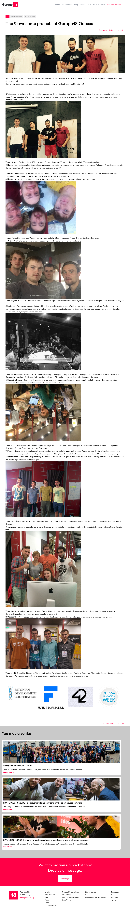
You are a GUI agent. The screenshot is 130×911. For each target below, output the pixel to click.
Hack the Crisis (99, 4)
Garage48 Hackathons (70, 892)
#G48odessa (16, 16)
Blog (76, 4)
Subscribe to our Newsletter (95, 898)
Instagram (115, 895)
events (57, 4)
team (89, 4)
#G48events (30, 16)
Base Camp (66, 900)
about (82, 4)
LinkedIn (120, 30)
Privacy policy (90, 895)
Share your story (91, 892)
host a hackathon (114, 4)
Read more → (8, 772)
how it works (67, 4)
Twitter (112, 30)
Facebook (103, 30)
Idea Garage (66, 895)
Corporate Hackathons (70, 897)
